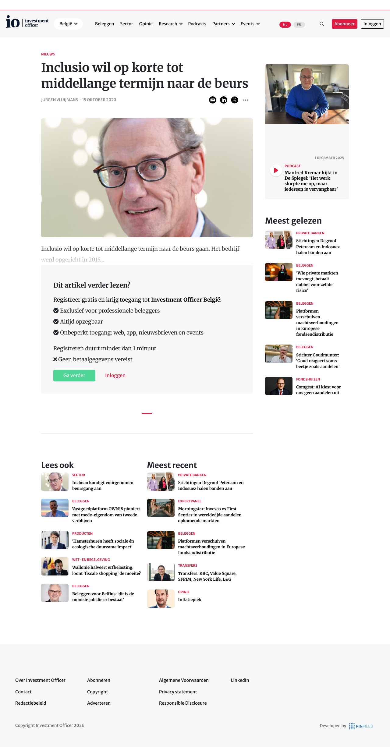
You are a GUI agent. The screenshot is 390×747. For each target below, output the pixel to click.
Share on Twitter (234, 100)
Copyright (97, 692)
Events (247, 24)
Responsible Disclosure (183, 703)
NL (285, 25)
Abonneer (345, 24)
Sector (126, 24)
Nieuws (48, 54)
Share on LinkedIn (223, 100)
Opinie (146, 24)
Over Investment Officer (40, 680)
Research (168, 24)
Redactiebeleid (30, 703)
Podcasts (197, 24)
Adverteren (99, 703)
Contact (23, 692)
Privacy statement (178, 692)
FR (299, 25)
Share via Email (212, 100)
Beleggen (104, 24)
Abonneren (98, 680)
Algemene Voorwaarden (184, 680)
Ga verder (74, 376)
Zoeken (322, 24)
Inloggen (372, 24)
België (65, 24)
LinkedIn (240, 680)
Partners (221, 24)
